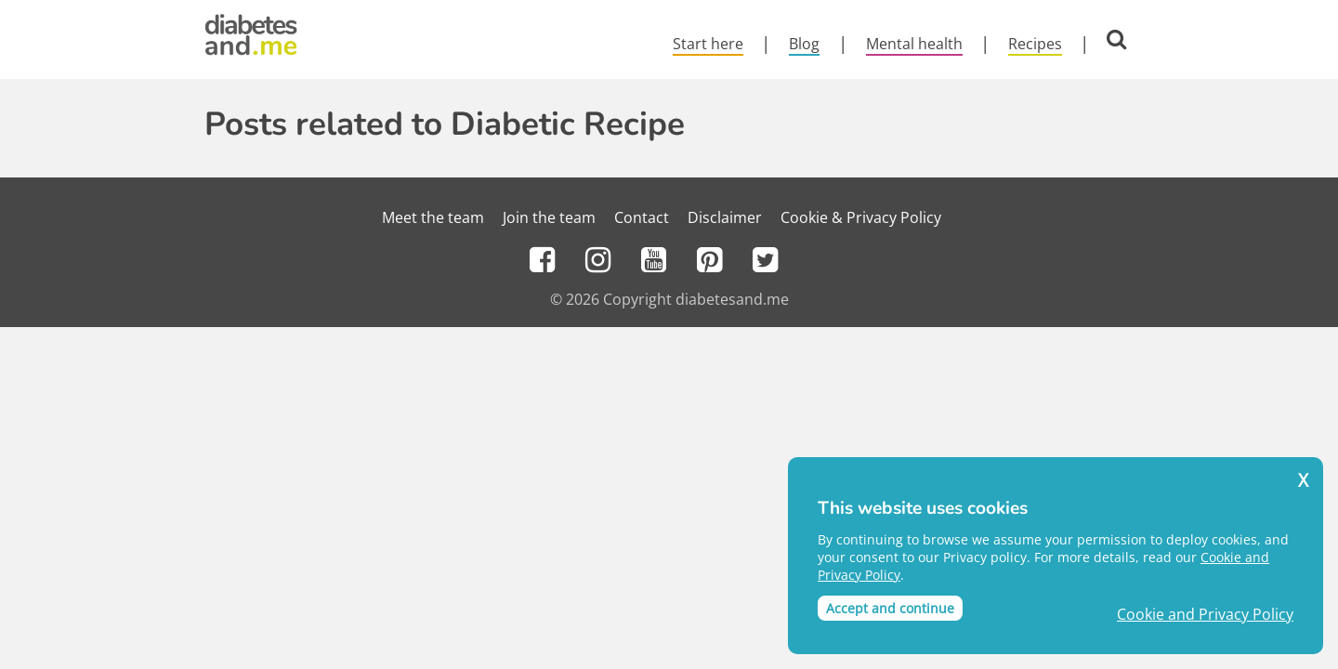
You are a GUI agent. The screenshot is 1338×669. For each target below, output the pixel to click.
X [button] (1303, 480)
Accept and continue (890, 608)
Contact (641, 217)
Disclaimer (725, 217)
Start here (708, 43)
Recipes (1035, 43)
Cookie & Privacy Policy (860, 217)
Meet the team (433, 217)
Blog (804, 43)
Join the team (549, 217)
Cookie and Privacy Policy (1205, 614)
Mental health (914, 43)
